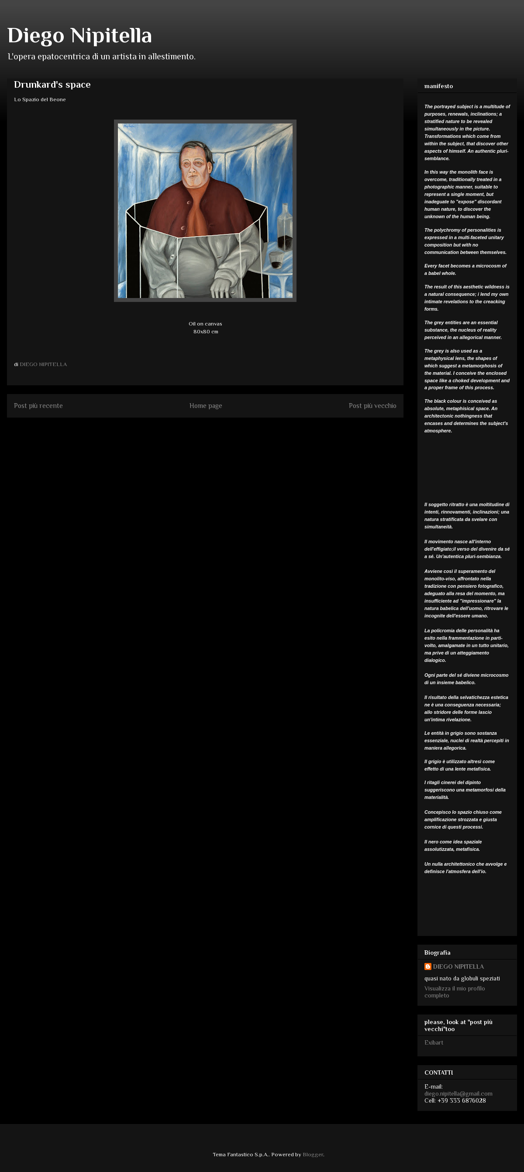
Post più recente (38, 405)
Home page (206, 405)
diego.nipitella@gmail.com (458, 1093)
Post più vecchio (372, 405)
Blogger (313, 1154)
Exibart (433, 1042)
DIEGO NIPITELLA (458, 966)
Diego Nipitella (79, 35)
